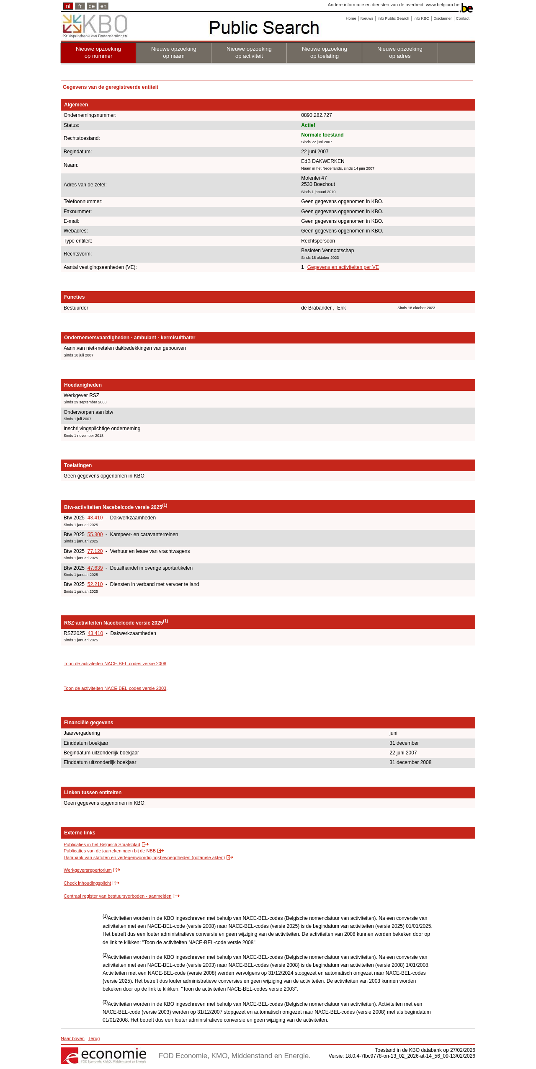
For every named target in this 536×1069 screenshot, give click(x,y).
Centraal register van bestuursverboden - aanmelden (117, 896)
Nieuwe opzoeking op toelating (324, 52)
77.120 (95, 551)
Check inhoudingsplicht (87, 883)
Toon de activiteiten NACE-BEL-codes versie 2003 (115, 688)
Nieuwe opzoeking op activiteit (249, 52)
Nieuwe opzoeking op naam (173, 52)
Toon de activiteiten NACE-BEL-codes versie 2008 (115, 663)
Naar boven (73, 1038)
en (103, 6)
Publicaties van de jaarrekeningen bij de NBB (110, 850)
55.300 (95, 534)
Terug (94, 1038)
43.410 (95, 518)
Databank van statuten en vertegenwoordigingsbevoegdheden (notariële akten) (144, 857)
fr (80, 6)
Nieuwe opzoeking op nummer (98, 52)
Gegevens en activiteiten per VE (343, 267)
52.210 (95, 584)
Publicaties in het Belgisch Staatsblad (102, 844)
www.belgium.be (442, 4)
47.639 (95, 568)
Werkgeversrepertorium (88, 870)
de (92, 6)
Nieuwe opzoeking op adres (400, 52)
